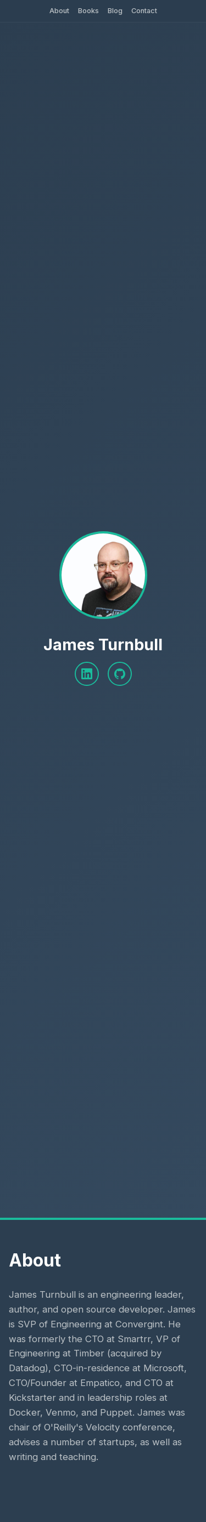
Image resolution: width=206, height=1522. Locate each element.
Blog (115, 11)
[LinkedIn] (87, 674)
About (59, 11)
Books (88, 11)
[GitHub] (120, 674)
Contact (144, 11)
